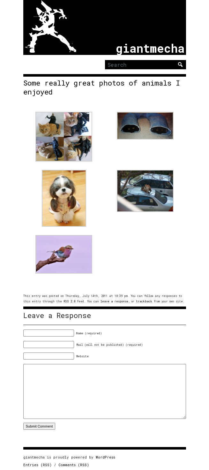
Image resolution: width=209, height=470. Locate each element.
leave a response (114, 301)
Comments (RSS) (73, 464)
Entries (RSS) (37, 464)
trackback (144, 301)
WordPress (105, 457)
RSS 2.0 (69, 301)
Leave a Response (57, 315)
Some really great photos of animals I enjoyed (101, 87)
